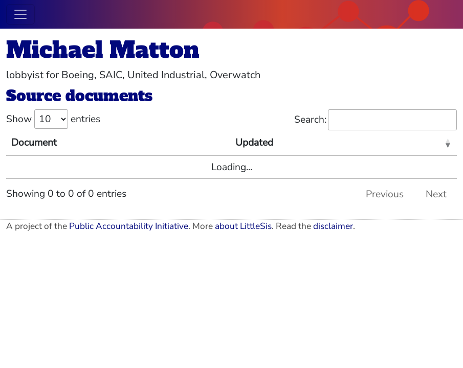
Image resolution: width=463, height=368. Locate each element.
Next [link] (436, 194)
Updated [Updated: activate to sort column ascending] (254, 142)
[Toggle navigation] (20, 14)
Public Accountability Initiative (128, 226)
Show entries (53, 119)
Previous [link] (385, 194)
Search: (375, 119)
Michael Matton (103, 49)
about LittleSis (243, 226)
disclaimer (333, 226)
